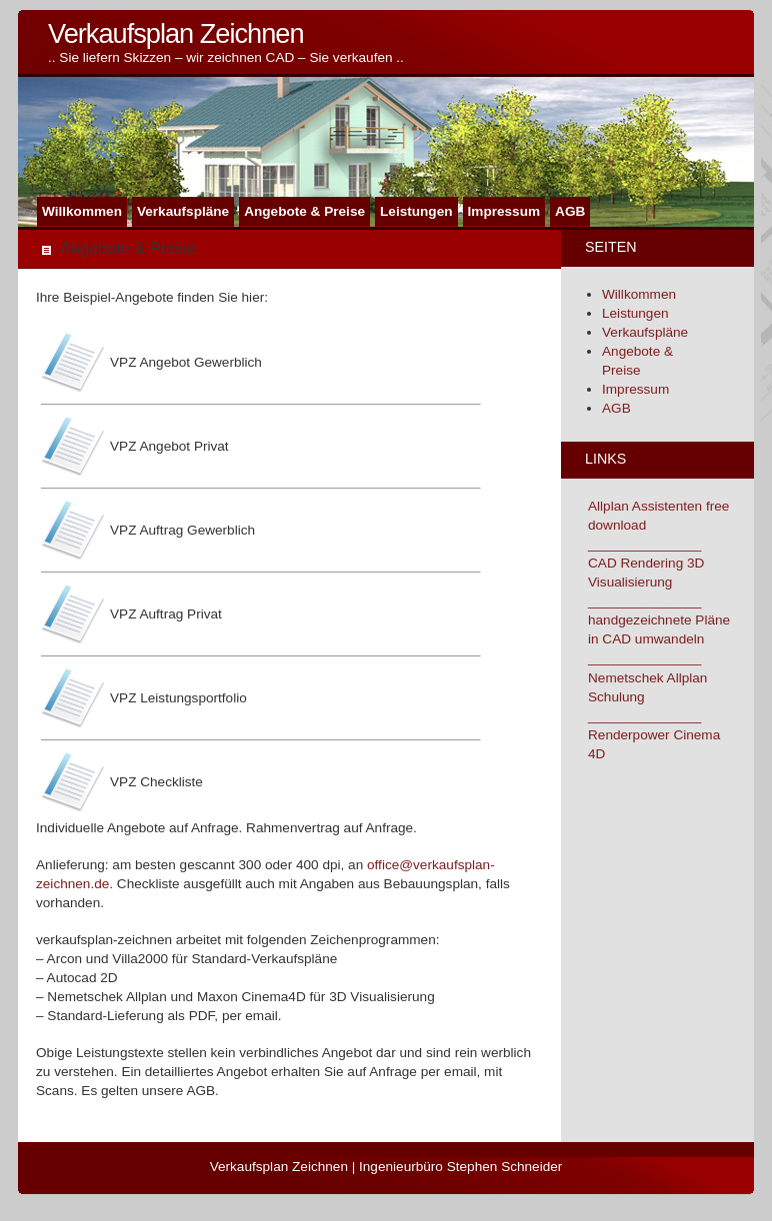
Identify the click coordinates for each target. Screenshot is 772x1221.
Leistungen (416, 211)
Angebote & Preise (304, 211)
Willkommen (82, 211)
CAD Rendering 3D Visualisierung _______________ (646, 582)
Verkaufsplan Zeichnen (176, 33)
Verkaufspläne (183, 211)
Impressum (504, 211)
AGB (570, 211)
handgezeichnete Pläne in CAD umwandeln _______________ (659, 638)
